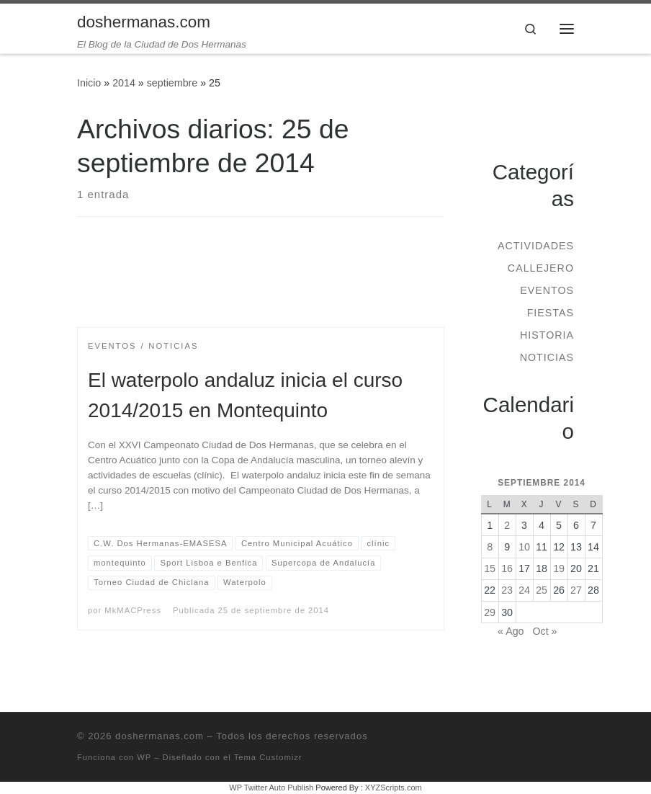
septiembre (172, 83)
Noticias (547, 357)
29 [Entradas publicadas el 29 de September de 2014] (489, 612)
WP (144, 757)
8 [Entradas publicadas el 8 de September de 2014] (490, 547)
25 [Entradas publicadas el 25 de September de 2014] (541, 590)
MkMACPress (132, 610)
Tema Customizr (268, 757)
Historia (547, 335)
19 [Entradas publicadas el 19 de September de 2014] (559, 568)
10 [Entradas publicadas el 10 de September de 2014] (524, 547)
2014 (123, 83)
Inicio (89, 83)
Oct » (544, 631)
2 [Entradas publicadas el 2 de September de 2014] (507, 525)
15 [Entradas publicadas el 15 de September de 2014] (489, 568)
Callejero (541, 268)
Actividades (536, 245)
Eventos (547, 290)
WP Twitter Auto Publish (271, 787)
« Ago (511, 631)
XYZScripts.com (393, 787)
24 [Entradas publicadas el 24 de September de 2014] (524, 590)
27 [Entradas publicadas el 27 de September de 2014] (576, 590)
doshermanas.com (159, 736)
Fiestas (550, 312)
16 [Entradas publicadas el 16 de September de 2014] (507, 568)
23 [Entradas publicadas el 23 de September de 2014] (507, 590)
